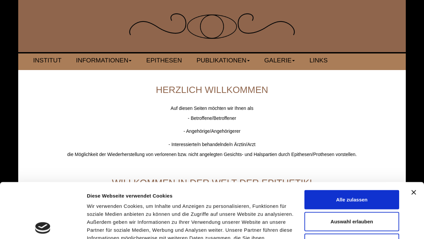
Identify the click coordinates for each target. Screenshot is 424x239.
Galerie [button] (279, 60)
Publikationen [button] (223, 60)
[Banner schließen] (413, 137)
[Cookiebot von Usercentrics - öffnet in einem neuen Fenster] (43, 226)
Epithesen (164, 60)
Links (318, 60)
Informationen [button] (104, 60)
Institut (47, 60)
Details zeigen (352, 226)
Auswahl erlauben (352, 166)
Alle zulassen (351, 144)
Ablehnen (352, 188)
